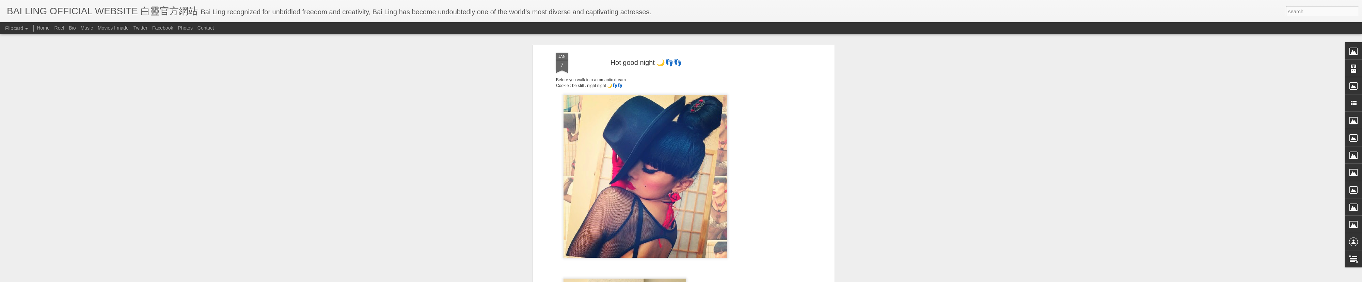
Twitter (140, 28)
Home (43, 28)
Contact (205, 28)
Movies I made (113, 28)
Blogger (723, 278)
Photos (185, 28)
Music (86, 28)
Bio (72, 28)
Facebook (162, 28)
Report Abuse (743, 278)
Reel (59, 28)
